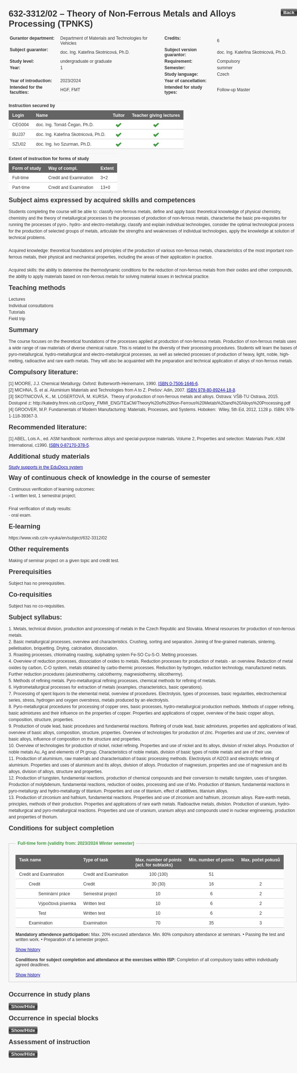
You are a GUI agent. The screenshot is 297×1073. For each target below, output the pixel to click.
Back (288, 12)
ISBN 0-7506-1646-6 (178, 383)
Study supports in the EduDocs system (46, 467)
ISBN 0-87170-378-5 (69, 445)
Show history (27, 949)
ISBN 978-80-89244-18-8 (211, 390)
